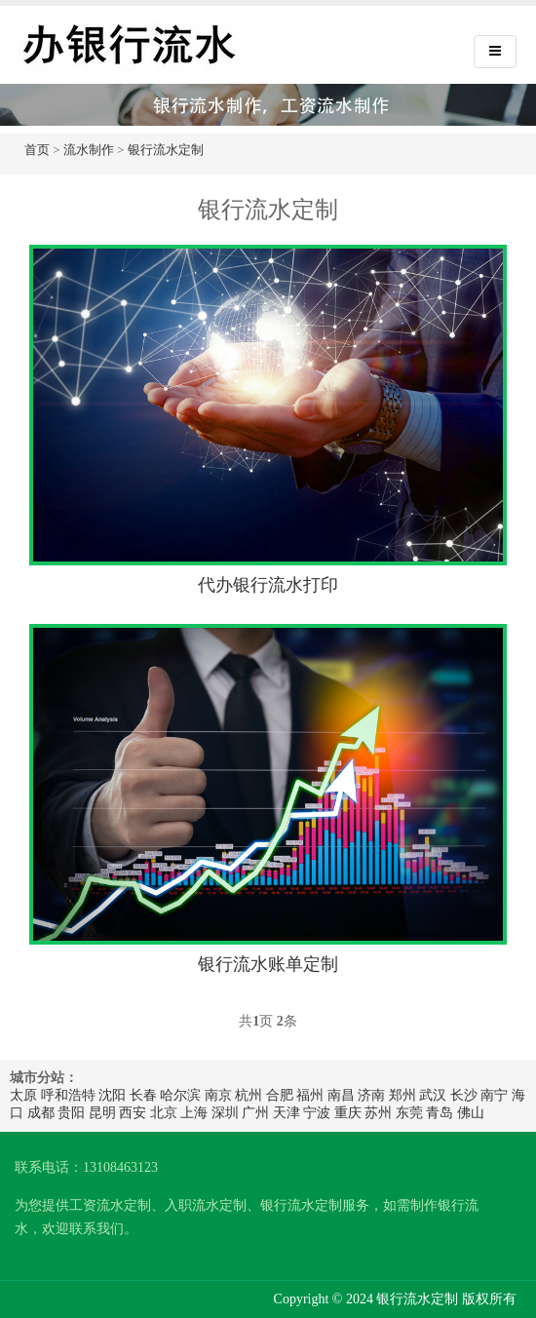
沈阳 (112, 1095)
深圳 (225, 1112)
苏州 (378, 1112)
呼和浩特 (68, 1095)
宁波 (316, 1112)
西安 (132, 1112)
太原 (23, 1095)
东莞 (409, 1112)
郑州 (402, 1095)
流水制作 (88, 149)
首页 (37, 149)
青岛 (439, 1112)
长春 (143, 1095)
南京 (218, 1095)
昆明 (102, 1112)
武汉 (432, 1095)
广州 (255, 1112)
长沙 (464, 1095)
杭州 (248, 1095)
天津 (286, 1112)
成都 (41, 1112)
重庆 (348, 1112)
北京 (163, 1112)
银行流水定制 (166, 149)
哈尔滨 (180, 1095)
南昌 (341, 1095)
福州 (310, 1095)
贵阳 (71, 1112)
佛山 (470, 1112)
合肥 (279, 1095)
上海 (194, 1112)
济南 (371, 1095)
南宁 (494, 1095)
